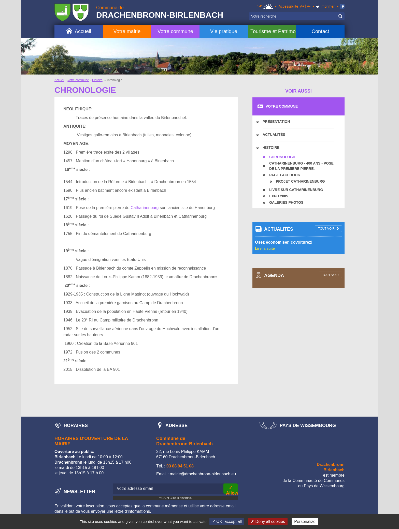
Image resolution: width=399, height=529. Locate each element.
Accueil (83, 31)
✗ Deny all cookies (268, 521)
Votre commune (175, 31)
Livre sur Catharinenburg (296, 190)
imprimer (327, 6)
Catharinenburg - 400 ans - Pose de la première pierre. (301, 166)
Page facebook (284, 175)
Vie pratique (223, 31)
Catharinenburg (145, 207)
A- (308, 6)
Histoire (97, 80)
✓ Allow (232, 489)
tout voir (326, 228)
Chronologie (282, 157)
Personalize (305, 521)
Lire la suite (265, 248)
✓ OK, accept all (227, 521)
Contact (320, 31)
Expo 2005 (278, 196)
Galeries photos (286, 202)
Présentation (276, 122)
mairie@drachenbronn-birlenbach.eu (203, 474)
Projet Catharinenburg (300, 181)
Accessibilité (288, 6)
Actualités (274, 135)
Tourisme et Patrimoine (273, 31)
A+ (302, 6)
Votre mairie (127, 31)
